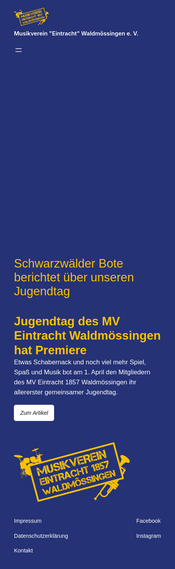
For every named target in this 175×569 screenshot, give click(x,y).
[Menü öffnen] (18, 50)
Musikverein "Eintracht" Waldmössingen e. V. (76, 33)
